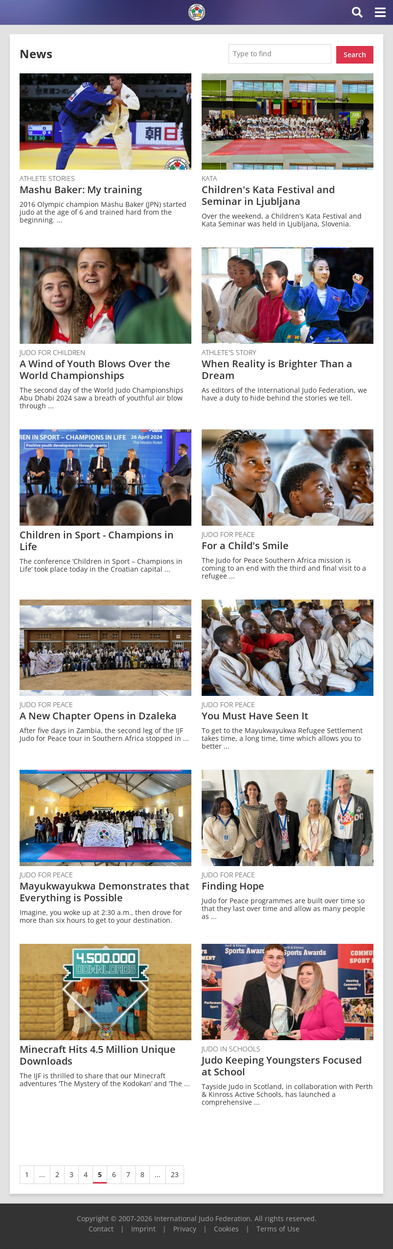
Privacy (184, 1226)
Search (355, 52)
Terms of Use (278, 1226)
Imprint (143, 1226)
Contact (101, 1226)
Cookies (226, 1226)
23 (175, 1172)
